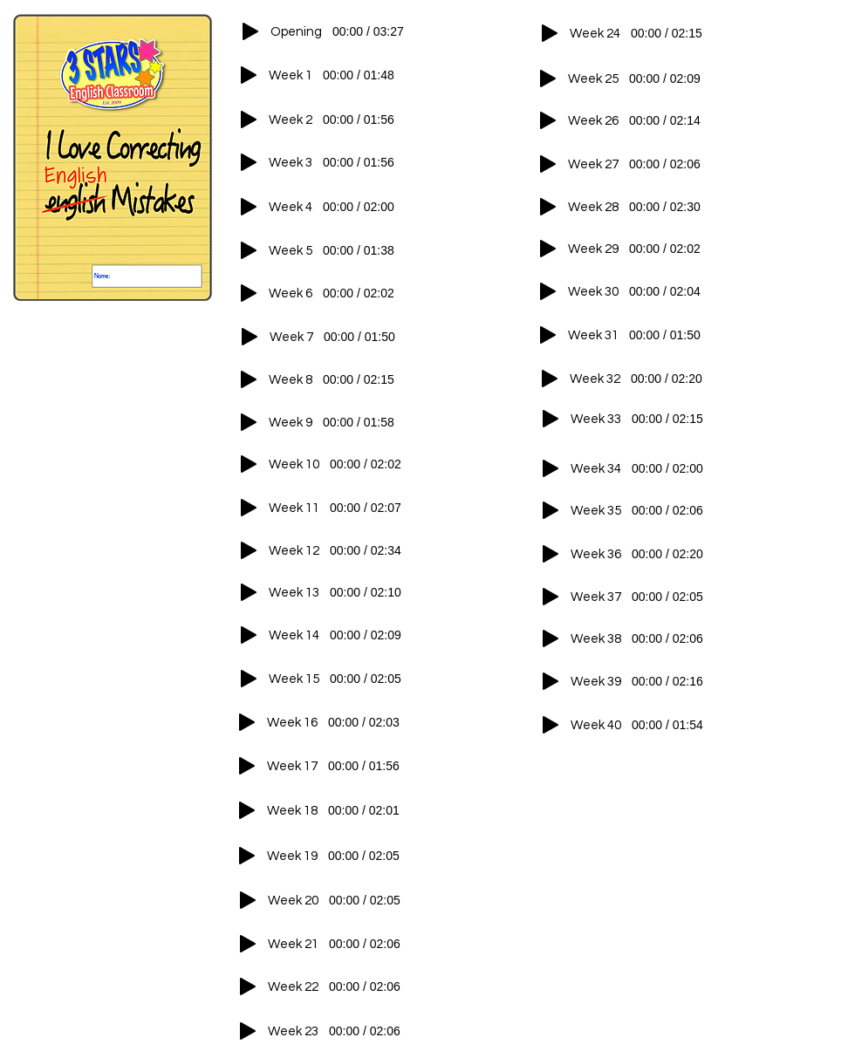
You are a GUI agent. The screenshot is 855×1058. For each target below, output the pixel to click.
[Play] (250, 31)
